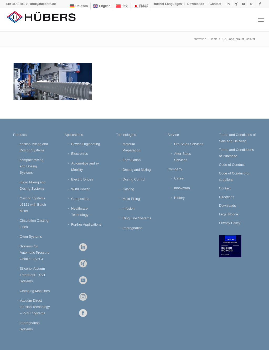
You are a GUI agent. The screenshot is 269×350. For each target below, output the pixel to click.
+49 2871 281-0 (16, 4)
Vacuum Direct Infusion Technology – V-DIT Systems (35, 307)
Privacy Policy (229, 223)
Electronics (79, 154)
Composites (80, 199)
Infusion (129, 208)
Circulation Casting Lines (34, 224)
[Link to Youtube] (244, 4)
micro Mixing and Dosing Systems (32, 185)
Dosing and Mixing (137, 170)
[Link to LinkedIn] (228, 4)
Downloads (195, 4)
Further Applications (86, 224)
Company (175, 169)
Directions (226, 197)
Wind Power (80, 189)
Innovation (182, 188)
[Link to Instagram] (252, 4)
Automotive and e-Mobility (85, 166)
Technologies (126, 135)
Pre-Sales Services (188, 144)
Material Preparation (131, 147)
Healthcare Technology (80, 211)
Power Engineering (85, 144)
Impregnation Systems (30, 326)
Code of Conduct (232, 165)
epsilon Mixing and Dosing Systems (34, 147)
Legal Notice (228, 214)
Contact (215, 4)
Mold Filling (131, 199)
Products (20, 135)
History (179, 198)
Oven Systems (31, 236)
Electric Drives (82, 179)
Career (179, 178)
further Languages (168, 4)
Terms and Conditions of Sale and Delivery (237, 138)
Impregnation (133, 228)
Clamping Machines (35, 291)
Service (173, 135)
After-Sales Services (182, 157)
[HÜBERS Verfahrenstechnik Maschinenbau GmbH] (44, 19)
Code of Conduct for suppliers (234, 176)
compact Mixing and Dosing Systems (31, 166)
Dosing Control (134, 179)
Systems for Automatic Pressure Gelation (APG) (34, 252)
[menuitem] (79, 6)
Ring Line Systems (137, 218)
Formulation (132, 160)
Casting (128, 189)
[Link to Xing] (236, 4)
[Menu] (261, 20)
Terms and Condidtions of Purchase (236, 153)
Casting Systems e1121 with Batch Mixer (33, 204)
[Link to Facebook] (260, 4)
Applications (74, 135)
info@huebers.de (43, 4)
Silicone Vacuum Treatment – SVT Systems (32, 275)
